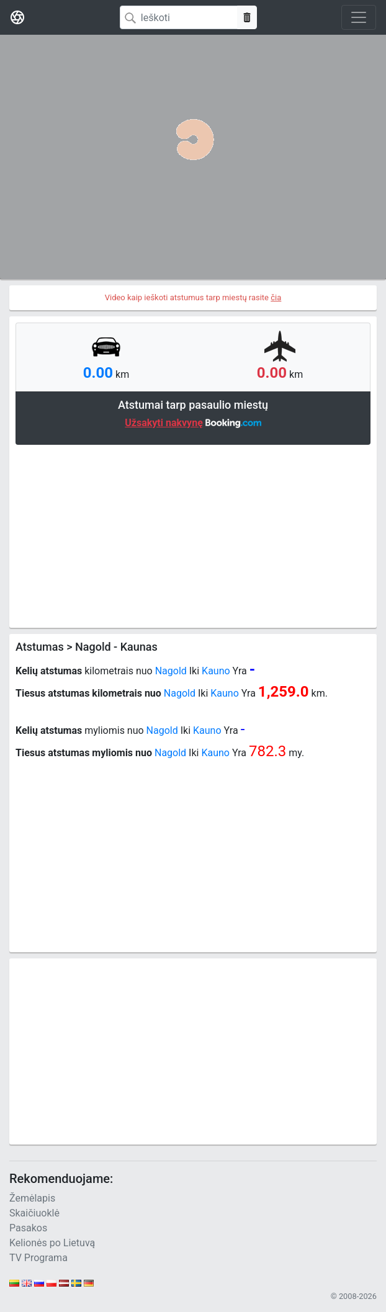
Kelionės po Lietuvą (52, 1243)
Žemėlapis (32, 1198)
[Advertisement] (193, 535)
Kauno (216, 671)
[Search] (179, 17)
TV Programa (38, 1258)
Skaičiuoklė (34, 1213)
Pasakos (28, 1228)
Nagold (171, 671)
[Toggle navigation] (358, 17)
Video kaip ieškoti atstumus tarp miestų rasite (193, 297)
